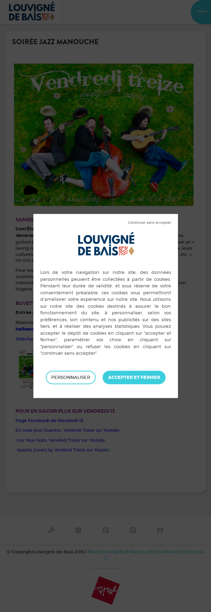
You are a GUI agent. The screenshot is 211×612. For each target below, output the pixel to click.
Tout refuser (149, 223)
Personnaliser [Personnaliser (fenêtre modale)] (70, 377)
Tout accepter (134, 377)
